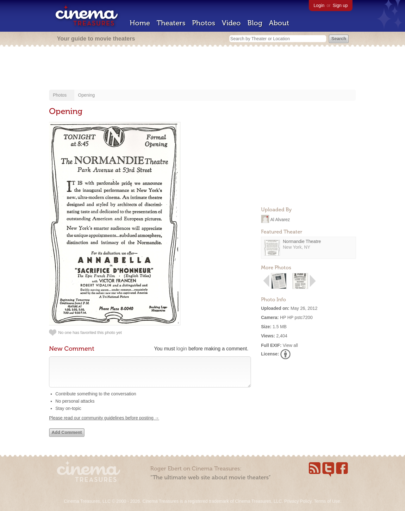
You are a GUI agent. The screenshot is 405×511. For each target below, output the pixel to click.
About (279, 23)
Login (319, 5)
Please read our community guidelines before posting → (104, 424)
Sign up (340, 5)
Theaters (171, 23)
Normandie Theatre (302, 241)
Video (231, 23)
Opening (86, 95)
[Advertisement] (202, 68)
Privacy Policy (297, 501)
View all (290, 345)
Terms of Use (327, 501)
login (181, 348)
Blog (254, 23)
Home (140, 23)
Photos (203, 23)
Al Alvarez (280, 219)
